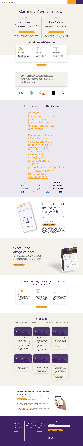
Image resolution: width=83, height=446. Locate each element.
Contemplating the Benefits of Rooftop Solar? (23, 349)
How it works (37, 2)
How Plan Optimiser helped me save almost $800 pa (42, 371)
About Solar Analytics (41, 425)
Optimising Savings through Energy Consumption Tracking (60, 341)
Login (79, 2)
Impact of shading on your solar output (42, 350)
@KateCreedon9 (39, 160)
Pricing (43, 2)
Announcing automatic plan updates (60, 365)
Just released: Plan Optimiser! (59, 374)
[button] (18, 79)
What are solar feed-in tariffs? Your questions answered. (23, 368)
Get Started (16, 431)
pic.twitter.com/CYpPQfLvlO (47, 167)
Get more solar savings (56, 32)
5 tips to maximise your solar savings (42, 365)
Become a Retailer (28, 423)
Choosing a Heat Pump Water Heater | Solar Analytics (60, 338)
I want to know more (19, 264)
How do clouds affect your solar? (42, 347)
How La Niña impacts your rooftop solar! (42, 338)
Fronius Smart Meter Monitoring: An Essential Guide (24, 344)
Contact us (39, 427)
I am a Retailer (49, 2)
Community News (40, 423)
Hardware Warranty (29, 427)
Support (15, 434)
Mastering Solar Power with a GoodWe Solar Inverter (23, 338)
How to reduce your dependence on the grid (59, 377)
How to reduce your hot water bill (42, 368)
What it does (31, 2)
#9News (33, 163)
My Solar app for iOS (28, 408)
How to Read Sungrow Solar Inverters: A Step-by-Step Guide (24, 341)
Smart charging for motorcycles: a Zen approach (60, 368)
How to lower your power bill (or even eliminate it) (24, 365)
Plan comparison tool (18, 427)
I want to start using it (41, 306)
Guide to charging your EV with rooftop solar (60, 346)
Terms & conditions (17, 433)
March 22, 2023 (38, 177)
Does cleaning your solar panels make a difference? (42, 345)
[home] (7, 2)
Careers (38, 429)
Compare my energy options (26, 32)
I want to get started (41, 64)
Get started (71, 2)
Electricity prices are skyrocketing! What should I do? (60, 371)
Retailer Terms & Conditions (30, 425)
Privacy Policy (39, 431)
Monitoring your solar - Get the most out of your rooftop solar (42, 341)
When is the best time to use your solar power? (60, 344)
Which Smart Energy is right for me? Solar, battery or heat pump (24, 346)
